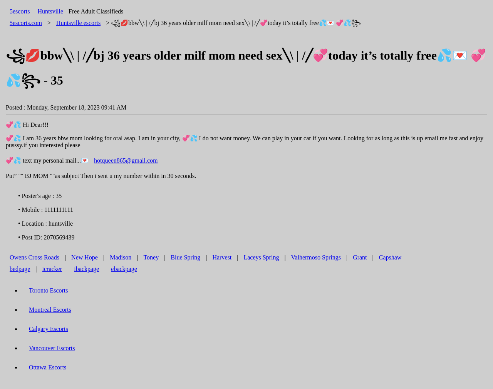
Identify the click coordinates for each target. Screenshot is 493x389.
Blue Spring (185, 257)
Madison (120, 257)
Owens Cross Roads (34, 257)
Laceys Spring (261, 257)
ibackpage (86, 269)
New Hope (84, 257)
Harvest (221, 257)
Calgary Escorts (48, 329)
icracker (52, 269)
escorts (78, 23)
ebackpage (124, 269)
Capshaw (390, 257)
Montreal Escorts (50, 309)
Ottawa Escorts (47, 367)
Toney (151, 257)
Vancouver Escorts (52, 348)
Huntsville (50, 11)
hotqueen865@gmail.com (126, 160)
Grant (360, 257)
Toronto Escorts (48, 290)
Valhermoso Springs (316, 257)
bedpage (20, 269)
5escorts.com (26, 23)
